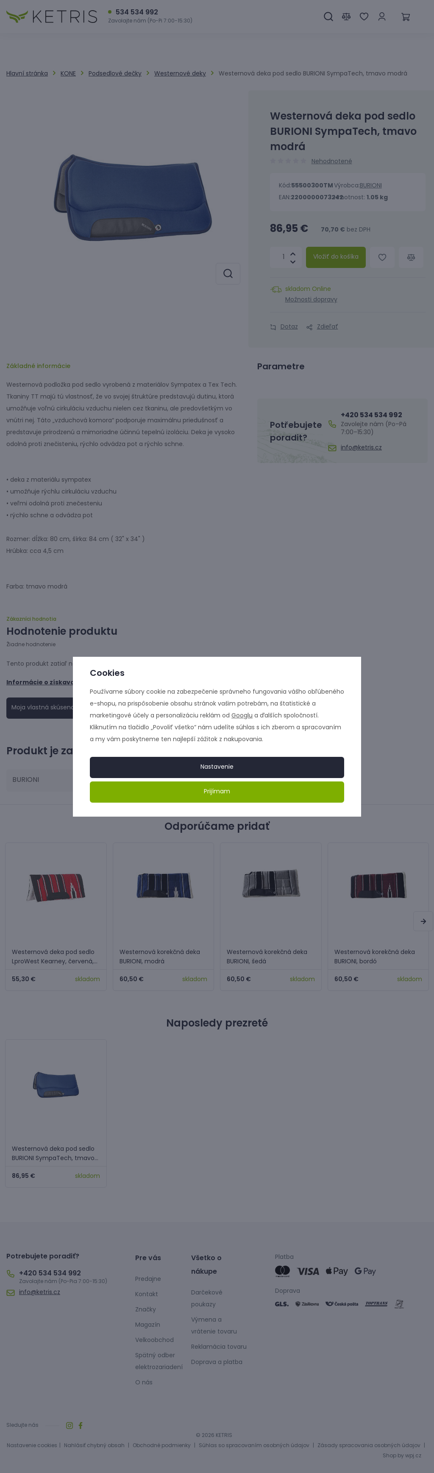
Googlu (242, 716)
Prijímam (217, 792)
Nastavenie (217, 767)
